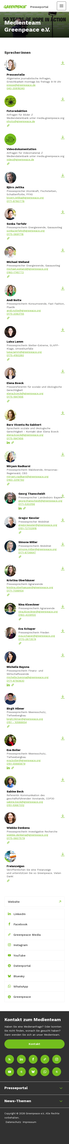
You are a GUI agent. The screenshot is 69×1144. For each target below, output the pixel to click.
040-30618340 (16, 88)
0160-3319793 (15, 480)
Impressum (29, 1122)
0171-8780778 (15, 201)
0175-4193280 (15, 355)
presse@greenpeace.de (21, 84)
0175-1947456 (15, 396)
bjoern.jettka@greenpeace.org (25, 197)
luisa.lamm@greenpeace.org (24, 351)
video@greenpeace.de (20, 159)
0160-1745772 (15, 272)
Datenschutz (13, 1122)
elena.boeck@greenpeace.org (25, 393)
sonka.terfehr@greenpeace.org (26, 230)
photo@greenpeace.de (21, 121)
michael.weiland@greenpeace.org (27, 268)
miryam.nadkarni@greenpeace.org (27, 477)
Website (14, 901)
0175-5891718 (15, 234)
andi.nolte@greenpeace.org (24, 310)
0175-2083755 (15, 313)
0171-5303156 (26, 504)
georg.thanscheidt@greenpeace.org (40, 501)
